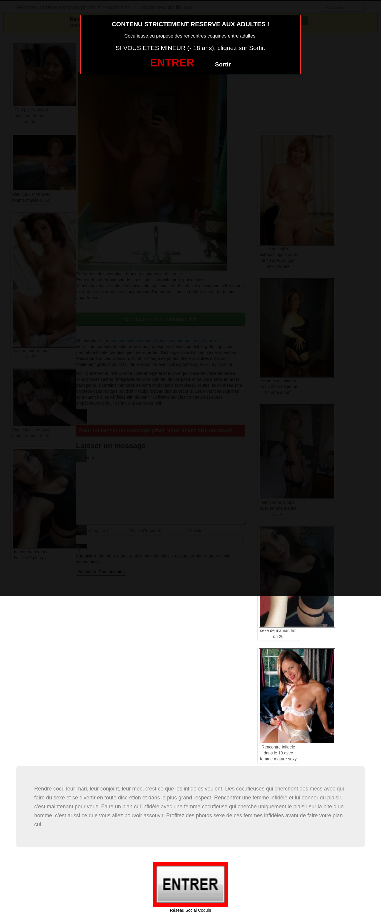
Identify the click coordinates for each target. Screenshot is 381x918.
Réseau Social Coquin (190, 910)
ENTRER (172, 63)
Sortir (223, 64)
